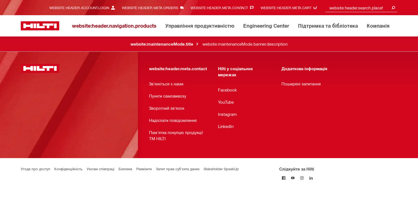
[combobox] (361, 7)
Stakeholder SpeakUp (221, 169)
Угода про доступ (35, 169)
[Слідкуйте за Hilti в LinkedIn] (311, 177)
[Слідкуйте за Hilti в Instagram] (302, 177)
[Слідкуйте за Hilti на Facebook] (283, 177)
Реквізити (144, 169)
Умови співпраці (100, 169)
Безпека (125, 169)
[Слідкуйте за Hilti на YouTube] (293, 177)
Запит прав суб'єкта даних (177, 169)
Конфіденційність (68, 169)
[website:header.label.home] (40, 25)
